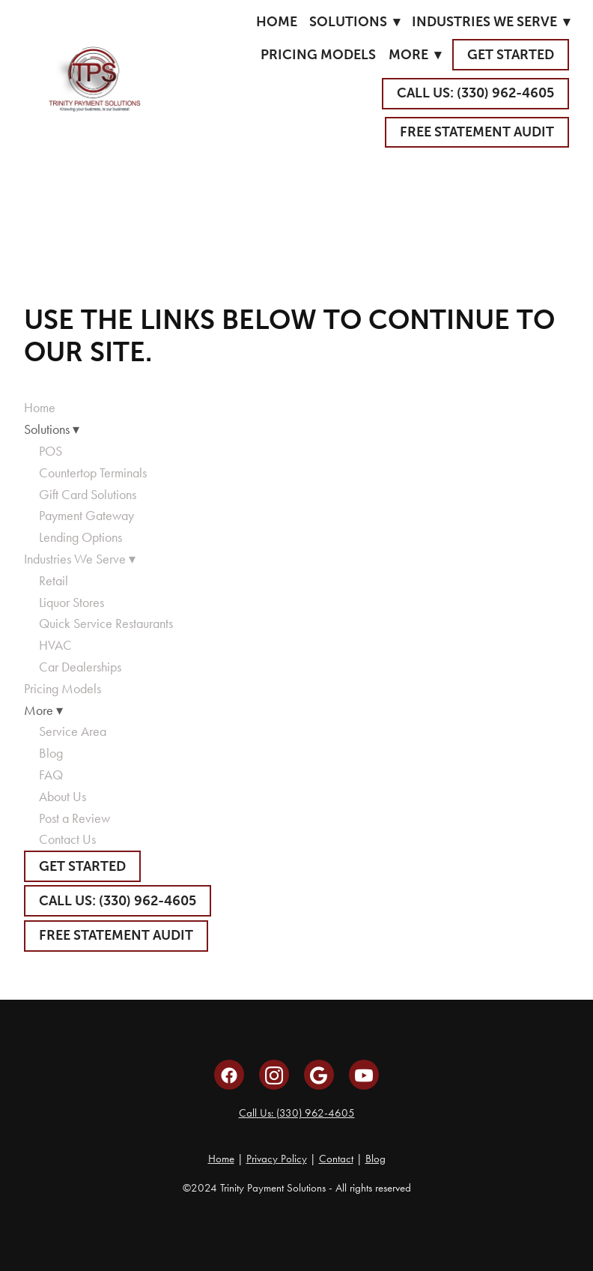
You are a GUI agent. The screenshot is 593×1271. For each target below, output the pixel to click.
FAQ (51, 775)
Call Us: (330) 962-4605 (297, 1113)
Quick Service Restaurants (106, 623)
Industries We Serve (491, 21)
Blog (51, 753)
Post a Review (74, 818)
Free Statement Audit (477, 131)
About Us (62, 796)
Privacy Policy (276, 1158)
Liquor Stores (71, 602)
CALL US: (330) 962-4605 (475, 92)
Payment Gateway (86, 515)
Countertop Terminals (93, 473)
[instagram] (274, 1075)
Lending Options (80, 537)
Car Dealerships (80, 667)
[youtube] (364, 1075)
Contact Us (67, 839)
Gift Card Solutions (87, 494)
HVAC (55, 645)
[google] (319, 1075)
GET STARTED (510, 54)
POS (50, 451)
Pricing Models (318, 54)
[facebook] (229, 1075)
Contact (336, 1158)
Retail (53, 581)
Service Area (72, 731)
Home (276, 21)
